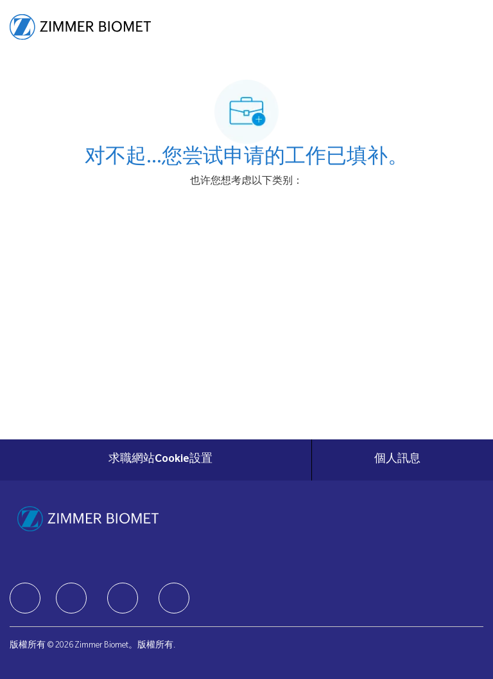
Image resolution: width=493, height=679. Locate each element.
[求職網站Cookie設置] (160, 460)
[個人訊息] (397, 460)
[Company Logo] (80, 27)
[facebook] (25, 598)
